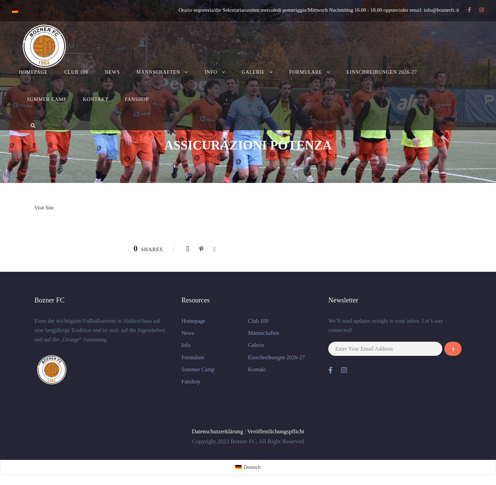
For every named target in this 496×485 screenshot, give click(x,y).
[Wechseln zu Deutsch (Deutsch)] (248, 467)
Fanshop (137, 99)
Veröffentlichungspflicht (275, 431)
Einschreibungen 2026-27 (382, 72)
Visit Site (43, 207)
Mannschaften (158, 72)
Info (211, 72)
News (112, 72)
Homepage (33, 72)
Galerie (253, 72)
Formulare (305, 72)
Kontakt (95, 99)
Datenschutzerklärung (217, 431)
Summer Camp (46, 99)
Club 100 (76, 72)
